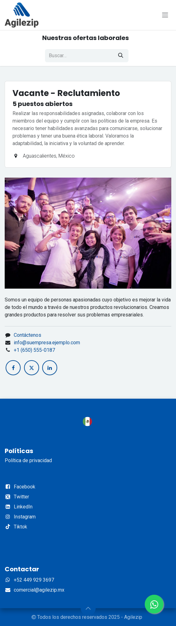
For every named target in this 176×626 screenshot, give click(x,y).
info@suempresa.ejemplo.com (47, 343)
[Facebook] (13, 367)
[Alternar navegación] (165, 15)
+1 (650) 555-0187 (34, 350)
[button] (88, 608)
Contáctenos (27, 335)
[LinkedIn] (49, 367)
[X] (31, 367)
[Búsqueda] (120, 55)
